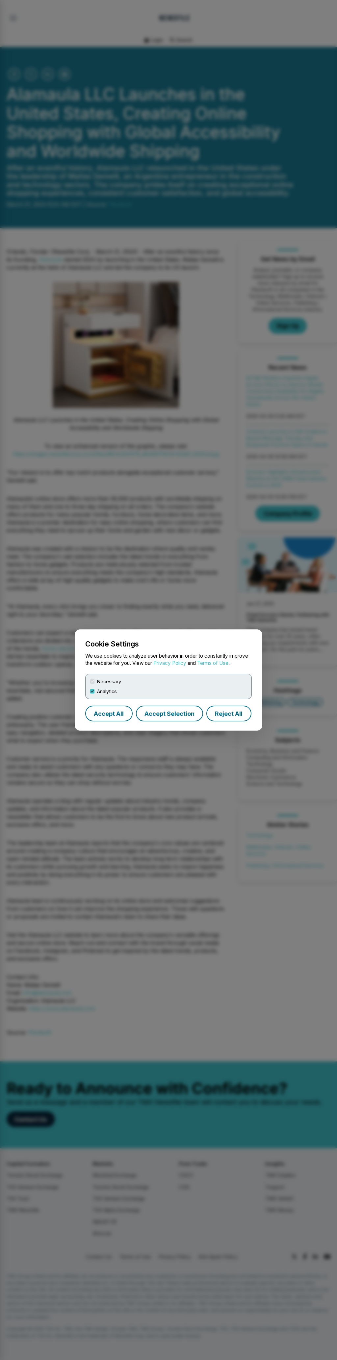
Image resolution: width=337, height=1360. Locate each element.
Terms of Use (212, 663)
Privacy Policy (169, 663)
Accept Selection (169, 713)
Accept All (109, 713)
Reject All (229, 713)
